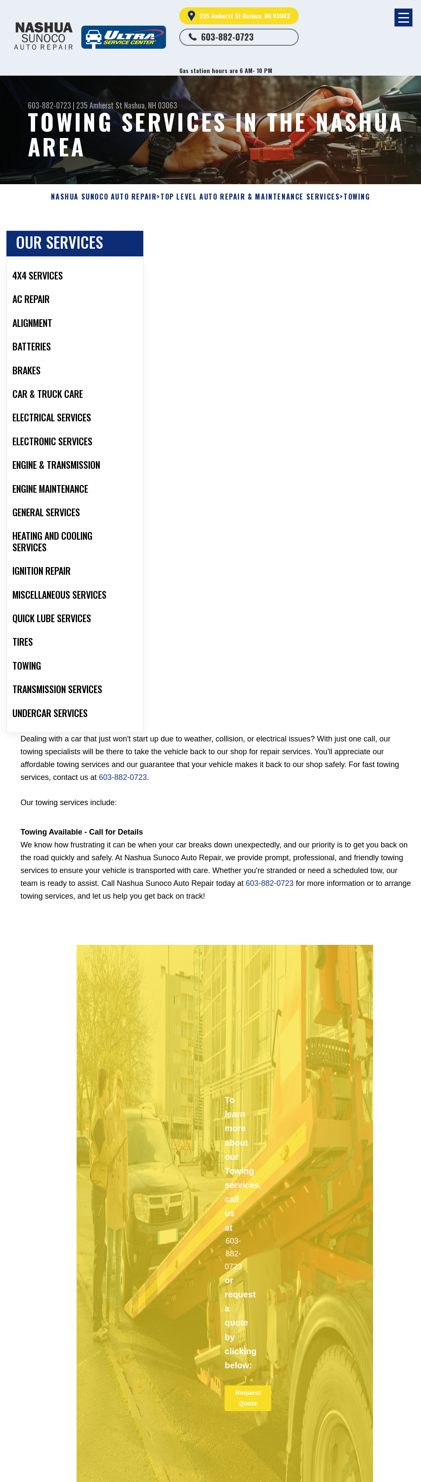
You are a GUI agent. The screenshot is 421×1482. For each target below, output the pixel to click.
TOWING (357, 197)
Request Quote (248, 1398)
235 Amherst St (99, 105)
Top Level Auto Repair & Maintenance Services (250, 197)
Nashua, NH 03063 (150, 105)
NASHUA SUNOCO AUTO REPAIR (104, 197)
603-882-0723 (227, 37)
